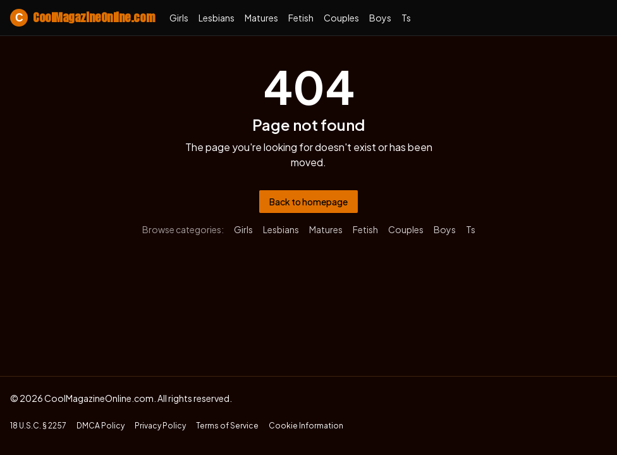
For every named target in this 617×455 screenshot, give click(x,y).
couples (341, 17)
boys (380, 17)
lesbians (217, 17)
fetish (301, 17)
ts (406, 17)
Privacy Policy (160, 425)
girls (178, 17)
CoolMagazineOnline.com (82, 18)
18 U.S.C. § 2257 (38, 425)
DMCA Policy (100, 425)
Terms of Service (227, 425)
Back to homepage (308, 201)
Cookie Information (306, 425)
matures (261, 17)
